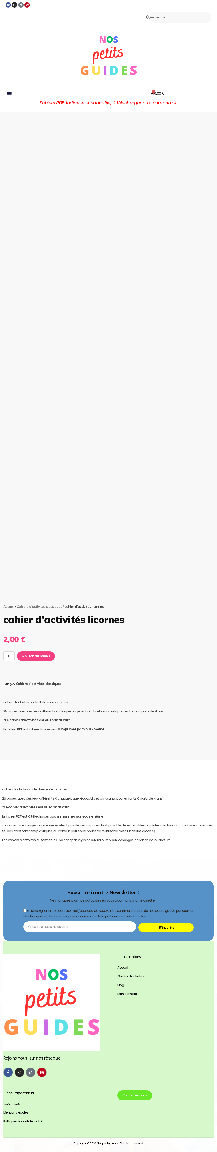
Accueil (8, 614)
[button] (9, 101)
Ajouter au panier (36, 664)
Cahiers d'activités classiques (39, 614)
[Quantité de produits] (9, 664)
